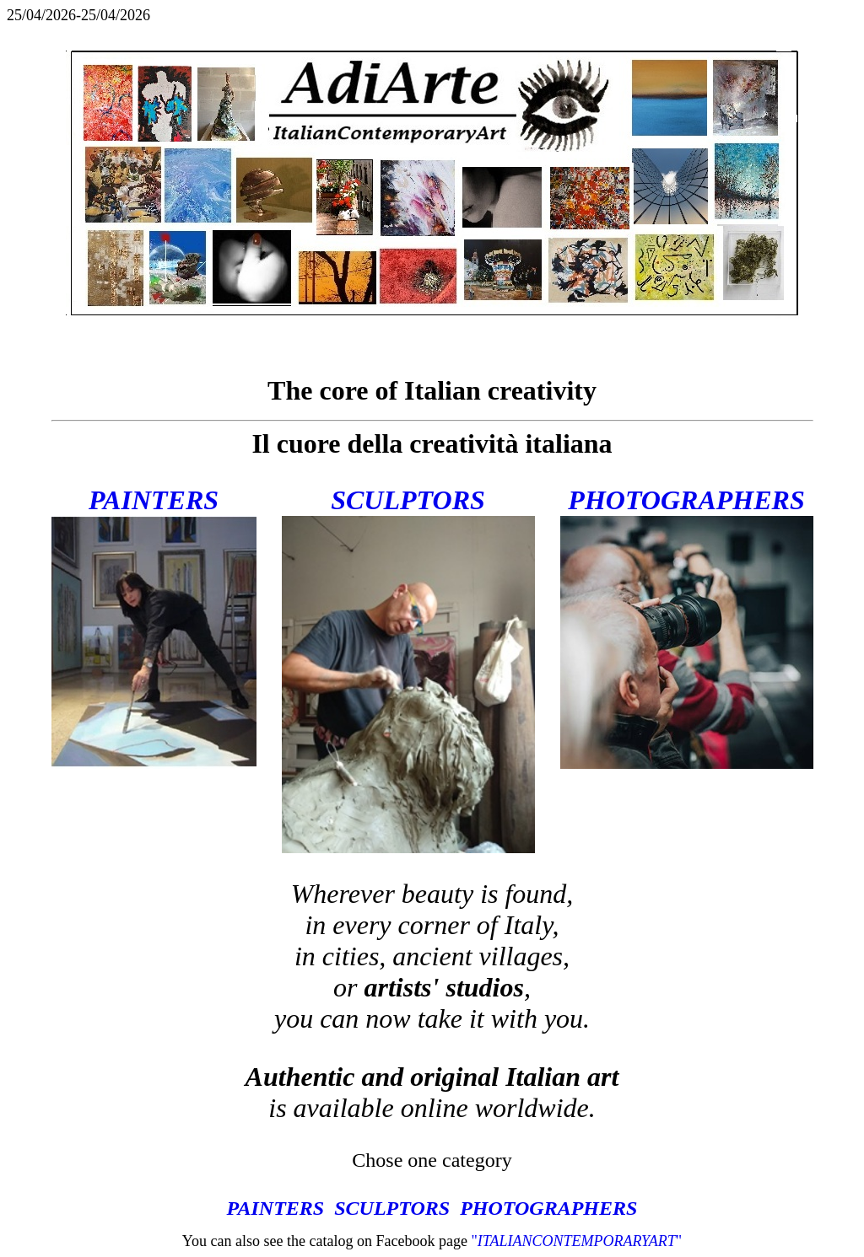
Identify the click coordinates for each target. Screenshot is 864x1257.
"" (576, 1241)
